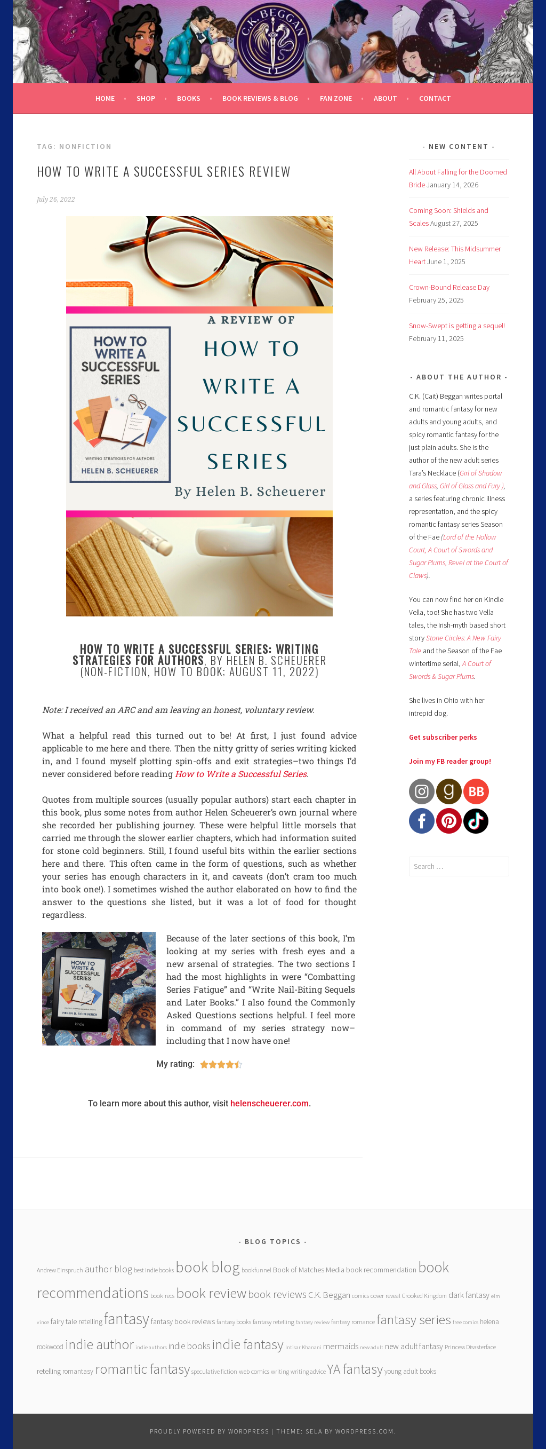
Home (105, 98)
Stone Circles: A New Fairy (463, 638)
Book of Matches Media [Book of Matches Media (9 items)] (308, 1269)
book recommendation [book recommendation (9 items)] (381, 1269)
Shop (145, 98)
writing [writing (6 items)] (280, 1371)
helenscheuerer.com (269, 1103)
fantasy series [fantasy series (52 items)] (413, 1319)
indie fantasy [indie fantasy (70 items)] (248, 1344)
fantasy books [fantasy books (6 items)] (233, 1322)
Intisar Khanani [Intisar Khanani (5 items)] (303, 1347)
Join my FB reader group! (450, 761)
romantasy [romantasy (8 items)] (77, 1371)
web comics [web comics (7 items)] (254, 1371)
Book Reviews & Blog (260, 98)
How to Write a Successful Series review (164, 170)
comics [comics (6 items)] (360, 1296)
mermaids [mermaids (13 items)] (340, 1346)
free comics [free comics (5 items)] (465, 1322)
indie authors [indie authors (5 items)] (151, 1347)
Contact (435, 98)
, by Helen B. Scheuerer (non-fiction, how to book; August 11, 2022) (200, 659)
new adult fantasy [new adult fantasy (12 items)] (414, 1346)
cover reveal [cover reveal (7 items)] (385, 1296)
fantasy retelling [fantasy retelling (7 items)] (273, 1322)
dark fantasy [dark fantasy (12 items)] (468, 1295)
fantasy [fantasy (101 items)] (126, 1318)
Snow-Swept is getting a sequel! (457, 325)
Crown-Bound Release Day (449, 287)
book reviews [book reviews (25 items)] (277, 1294)
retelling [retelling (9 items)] (49, 1371)
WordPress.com (364, 1431)
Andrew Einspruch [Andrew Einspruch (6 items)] (60, 1270)
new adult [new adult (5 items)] (371, 1347)
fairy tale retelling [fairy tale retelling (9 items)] (76, 1321)
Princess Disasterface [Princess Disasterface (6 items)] (470, 1347)
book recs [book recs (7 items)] (162, 1296)
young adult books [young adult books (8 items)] (410, 1371)
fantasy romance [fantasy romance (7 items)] (353, 1322)
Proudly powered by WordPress (209, 1431)
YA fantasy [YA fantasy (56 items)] (355, 1368)
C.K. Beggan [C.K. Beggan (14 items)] (329, 1295)
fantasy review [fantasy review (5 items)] (313, 1322)
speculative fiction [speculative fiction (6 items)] (214, 1371)
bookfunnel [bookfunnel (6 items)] (256, 1270)
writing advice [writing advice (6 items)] (308, 1371)
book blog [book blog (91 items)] (207, 1267)
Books (188, 98)
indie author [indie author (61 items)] (99, 1344)
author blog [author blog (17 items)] (108, 1269)
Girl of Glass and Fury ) (472, 485)
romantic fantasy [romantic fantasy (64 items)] (142, 1368)
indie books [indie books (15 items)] (189, 1346)
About (385, 98)
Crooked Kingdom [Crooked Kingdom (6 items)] (424, 1296)
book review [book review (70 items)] (211, 1293)
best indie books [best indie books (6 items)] (154, 1270)
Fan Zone (336, 98)
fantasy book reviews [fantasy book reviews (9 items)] (183, 1321)
